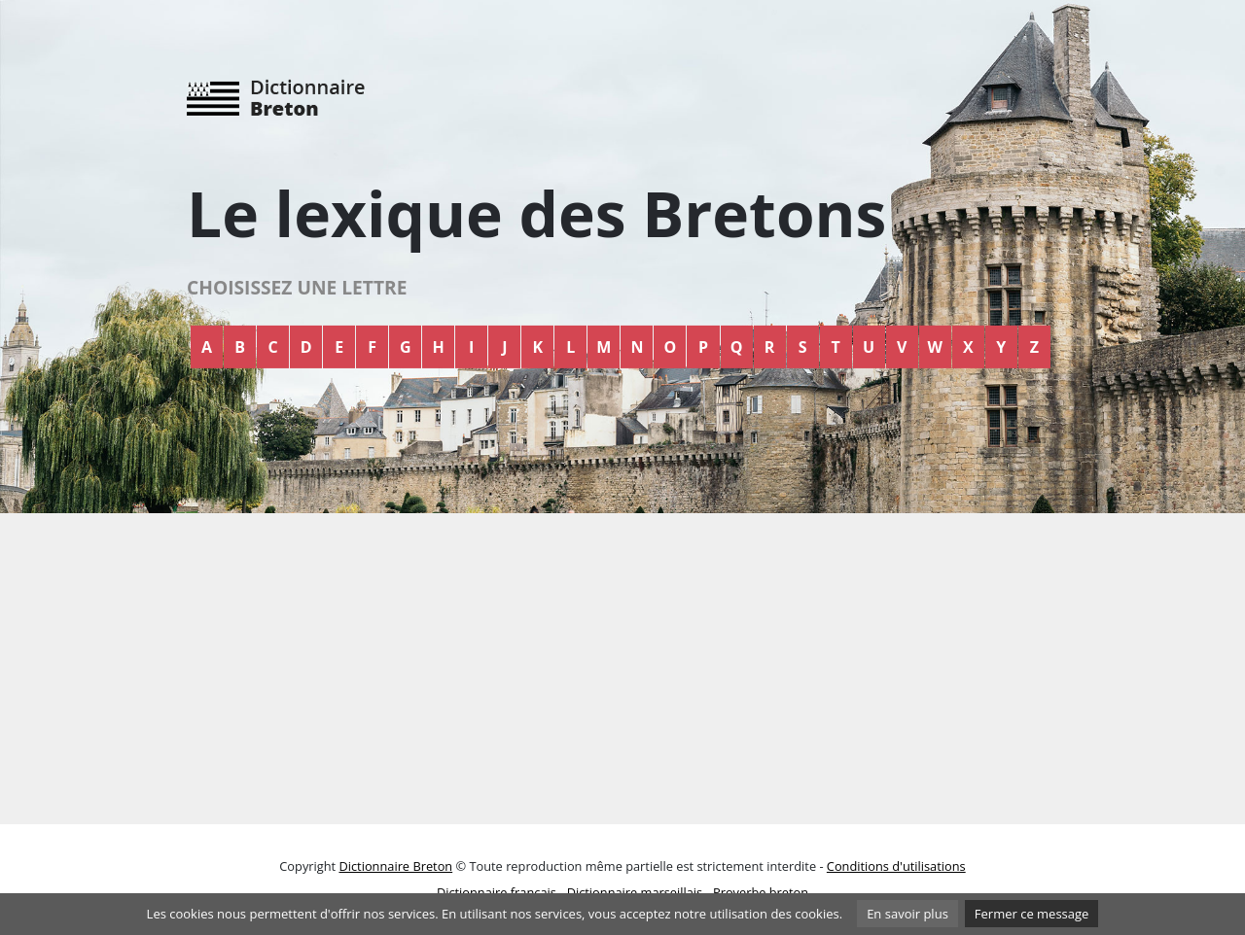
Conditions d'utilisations (896, 866)
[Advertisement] (622, 669)
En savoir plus (907, 913)
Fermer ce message (1032, 913)
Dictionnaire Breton (395, 866)
